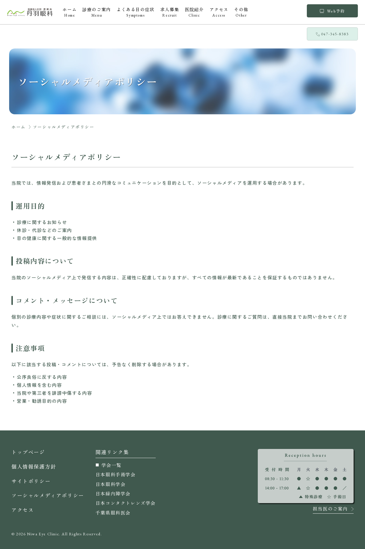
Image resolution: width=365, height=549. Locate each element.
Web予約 (332, 11)
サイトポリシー (30, 481)
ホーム (69, 12)
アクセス (219, 12)
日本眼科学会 (111, 484)
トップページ (28, 452)
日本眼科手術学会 (116, 474)
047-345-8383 (332, 33)
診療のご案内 (96, 12)
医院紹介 (194, 12)
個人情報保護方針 (33, 466)
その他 (241, 12)
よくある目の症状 (136, 12)
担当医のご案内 (330, 509)
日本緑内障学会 (113, 493)
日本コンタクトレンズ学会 (126, 502)
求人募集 (169, 12)
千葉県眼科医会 (113, 512)
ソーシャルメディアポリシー (47, 495)
